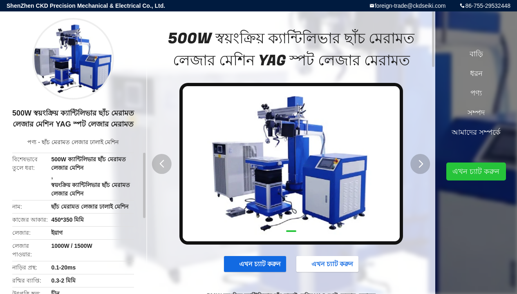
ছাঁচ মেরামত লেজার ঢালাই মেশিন (80, 142)
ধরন (476, 73)
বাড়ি (476, 54)
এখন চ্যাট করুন (256, 263)
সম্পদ (476, 113)
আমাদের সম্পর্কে (476, 132)
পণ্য (31, 142)
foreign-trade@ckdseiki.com (410, 5)
